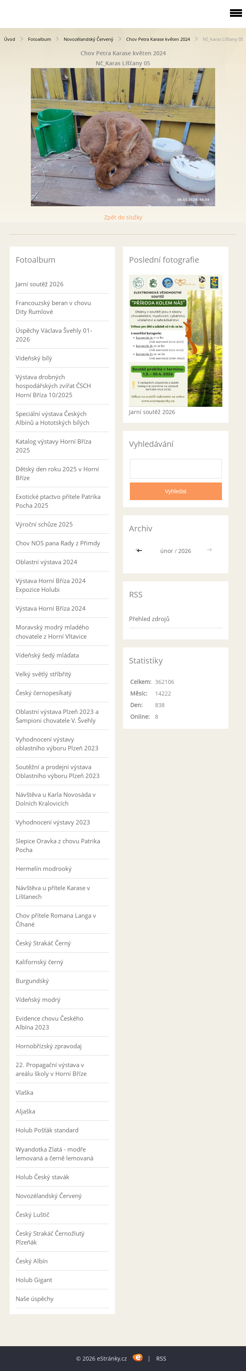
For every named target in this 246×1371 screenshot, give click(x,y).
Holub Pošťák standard (47, 1130)
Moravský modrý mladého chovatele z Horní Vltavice (52, 631)
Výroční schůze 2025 (44, 524)
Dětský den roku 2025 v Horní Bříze (57, 473)
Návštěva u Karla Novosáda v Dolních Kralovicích (56, 798)
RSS (161, 1358)
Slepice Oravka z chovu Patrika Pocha (58, 845)
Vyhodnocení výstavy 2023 (53, 822)
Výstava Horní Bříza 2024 (51, 608)
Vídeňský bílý (34, 358)
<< (140, 551)
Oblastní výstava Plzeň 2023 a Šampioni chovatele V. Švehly (57, 716)
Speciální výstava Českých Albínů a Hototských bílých (52, 418)
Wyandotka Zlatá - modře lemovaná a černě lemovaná (54, 1153)
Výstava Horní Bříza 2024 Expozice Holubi (51, 585)
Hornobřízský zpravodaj (49, 1046)
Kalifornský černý (39, 962)
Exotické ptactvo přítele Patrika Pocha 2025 (58, 501)
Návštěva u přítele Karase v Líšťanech (53, 892)
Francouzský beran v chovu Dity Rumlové (53, 307)
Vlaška (24, 1092)
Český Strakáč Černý (43, 943)
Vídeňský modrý (38, 999)
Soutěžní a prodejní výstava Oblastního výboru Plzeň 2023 (58, 771)
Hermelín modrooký (44, 868)
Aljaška (25, 1111)
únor (166, 551)
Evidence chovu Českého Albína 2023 (49, 1022)
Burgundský (32, 981)
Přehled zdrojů (149, 619)
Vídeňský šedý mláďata (47, 655)
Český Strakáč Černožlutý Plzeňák (50, 1237)
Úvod (9, 39)
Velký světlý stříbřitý (43, 674)
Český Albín (32, 1261)
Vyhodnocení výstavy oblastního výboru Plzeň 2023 (57, 743)
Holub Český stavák (42, 1177)
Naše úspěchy (35, 1299)
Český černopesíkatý (44, 693)
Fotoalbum (39, 39)
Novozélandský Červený (88, 39)
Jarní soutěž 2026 (40, 284)
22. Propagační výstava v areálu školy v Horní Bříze (51, 1069)
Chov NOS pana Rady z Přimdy (58, 543)
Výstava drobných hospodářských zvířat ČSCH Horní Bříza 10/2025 (53, 385)
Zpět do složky (123, 217)
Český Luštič (32, 1214)
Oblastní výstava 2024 (46, 562)
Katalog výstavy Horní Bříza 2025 (53, 445)
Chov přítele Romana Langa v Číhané (56, 919)
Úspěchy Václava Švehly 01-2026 (54, 334)
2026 (184, 551)
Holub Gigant (34, 1280)
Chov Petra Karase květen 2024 (158, 39)
